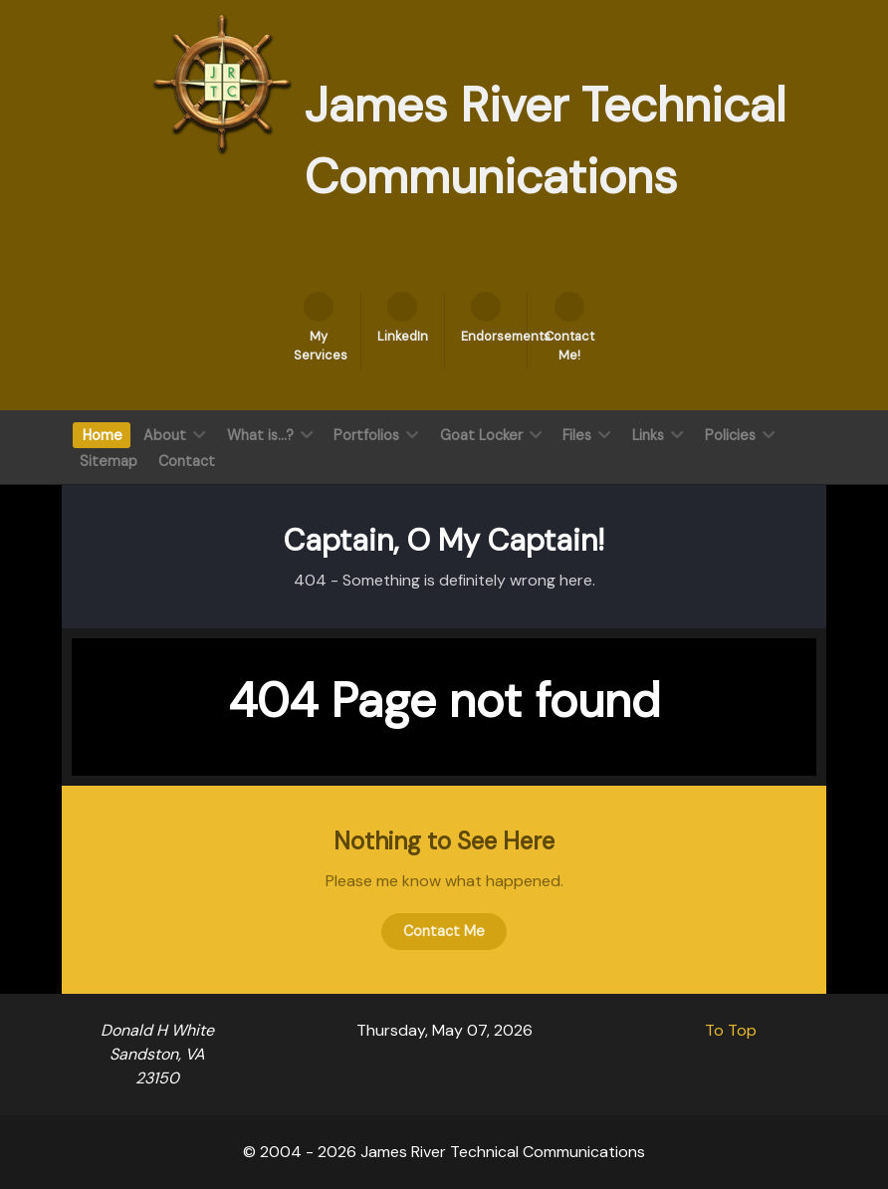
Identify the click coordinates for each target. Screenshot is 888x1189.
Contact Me (444, 931)
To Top (731, 1030)
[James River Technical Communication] (222, 83)
